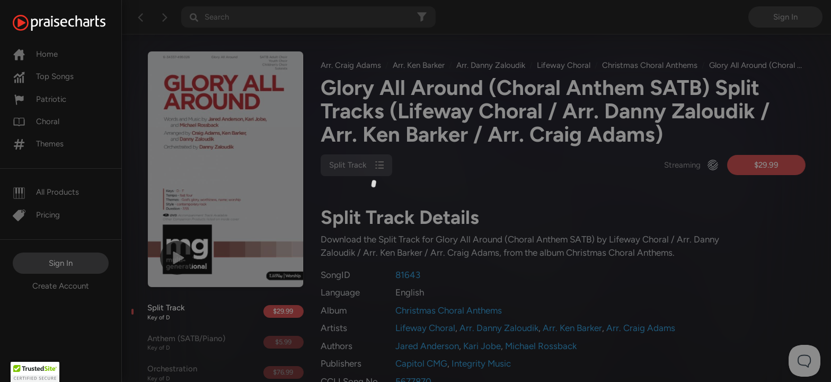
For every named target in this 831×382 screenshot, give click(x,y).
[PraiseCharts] (72, 23)
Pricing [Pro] (36, 215)
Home (35, 54)
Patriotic (39, 99)
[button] (35, 372)
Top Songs (43, 76)
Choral (36, 121)
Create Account (60, 286)
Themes (38, 144)
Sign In (61, 263)
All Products (46, 192)
